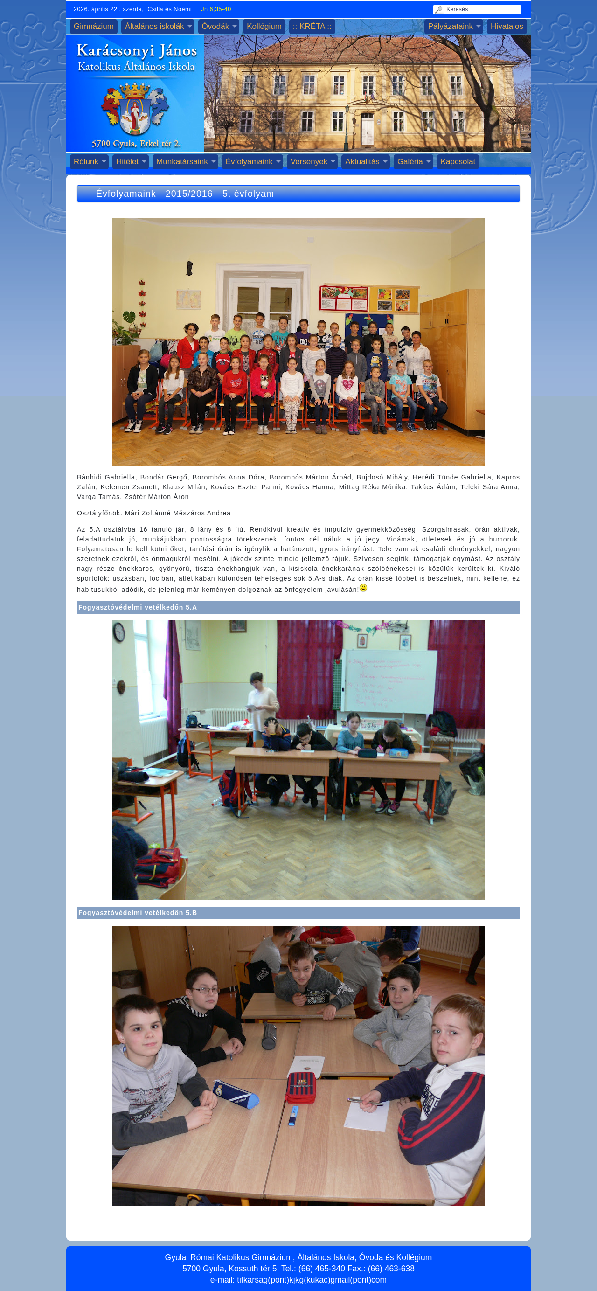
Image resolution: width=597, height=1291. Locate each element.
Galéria (410, 161)
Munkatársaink (182, 161)
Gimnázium (94, 26)
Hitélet (127, 161)
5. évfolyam (248, 193)
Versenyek (309, 161)
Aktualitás (362, 161)
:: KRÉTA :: (312, 26)
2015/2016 (189, 193)
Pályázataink (450, 26)
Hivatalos (507, 26)
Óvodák (215, 26)
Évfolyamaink (249, 161)
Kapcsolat (458, 161)
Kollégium (264, 26)
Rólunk (86, 161)
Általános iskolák (154, 26)
